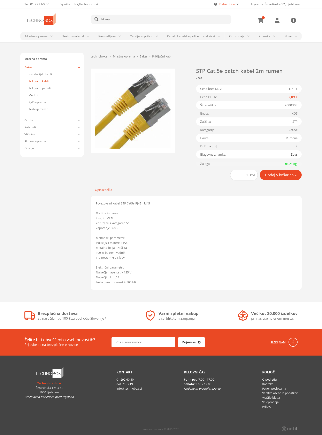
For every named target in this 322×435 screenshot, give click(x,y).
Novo (288, 36)
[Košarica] (260, 20)
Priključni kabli (39, 81)
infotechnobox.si (85, 4)
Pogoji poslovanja (274, 388)
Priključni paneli (40, 88)
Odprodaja (236, 36)
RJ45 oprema (37, 102)
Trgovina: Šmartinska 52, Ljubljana (275, 4)
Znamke (264, 36)
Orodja (29, 148)
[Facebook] (293, 342)
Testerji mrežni (39, 109)
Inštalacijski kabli (40, 74)
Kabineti (30, 127)
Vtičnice (29, 134)
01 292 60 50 (39, 4)
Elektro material (73, 36)
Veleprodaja (270, 402)
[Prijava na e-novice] (191, 342)
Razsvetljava (107, 36)
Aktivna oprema (35, 141)
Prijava (277, 20)
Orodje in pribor (141, 36)
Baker (28, 67)
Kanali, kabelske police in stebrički (191, 36)
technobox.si (99, 56)
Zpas (294, 154)
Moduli (33, 95)
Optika (28, 120)
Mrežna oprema (36, 36)
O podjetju (269, 379)
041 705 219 (124, 384)
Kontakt (267, 384)
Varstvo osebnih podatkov (280, 393)
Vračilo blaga (271, 397)
